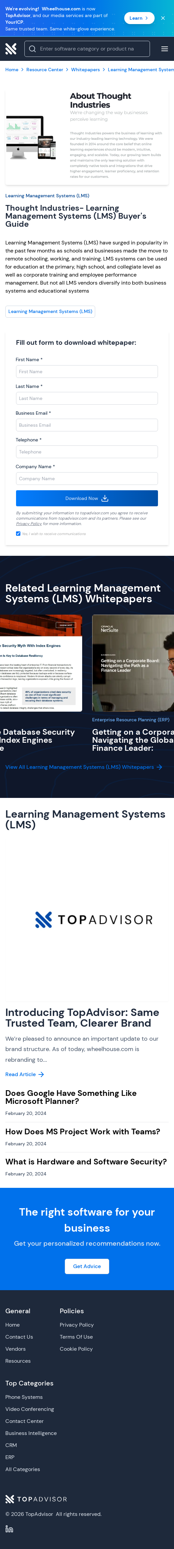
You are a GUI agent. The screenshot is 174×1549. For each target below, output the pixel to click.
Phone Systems (24, 1397)
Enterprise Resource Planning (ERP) (130, 720)
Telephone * (29, 440)
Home (12, 1324)
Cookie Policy (76, 1348)
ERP (9, 1457)
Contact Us (19, 1336)
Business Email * (33, 413)
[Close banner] (163, 18)
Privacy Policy (29, 523)
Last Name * (29, 386)
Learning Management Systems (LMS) (47, 196)
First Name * (29, 359)
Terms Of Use (76, 1336)
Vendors (15, 1348)
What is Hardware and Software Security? (86, 1161)
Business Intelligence (31, 1433)
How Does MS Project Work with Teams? (82, 1131)
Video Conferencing (29, 1409)
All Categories (22, 1469)
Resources (18, 1360)
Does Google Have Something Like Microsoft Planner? (71, 1097)
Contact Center (24, 1421)
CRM (11, 1445)
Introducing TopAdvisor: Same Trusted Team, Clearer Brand (82, 1017)
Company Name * (35, 466)
